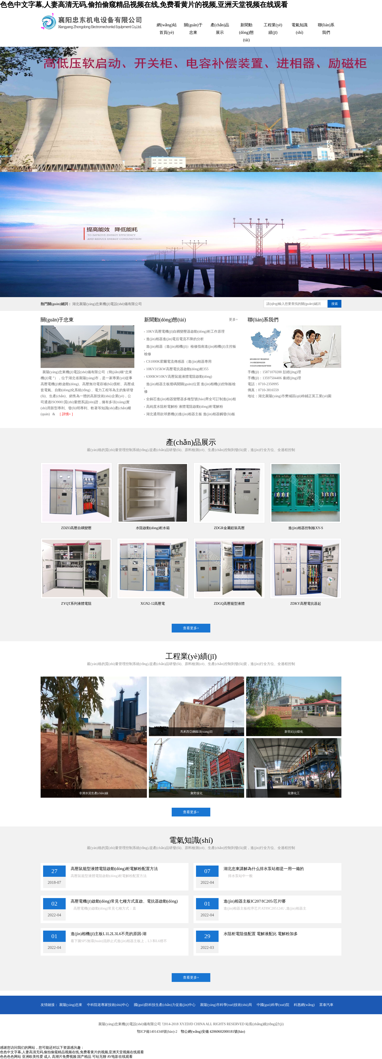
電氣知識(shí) (300, 29)
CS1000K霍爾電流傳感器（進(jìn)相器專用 (179, 361)
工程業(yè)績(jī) (273, 29)
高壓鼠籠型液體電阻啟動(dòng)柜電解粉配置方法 (114, 868)
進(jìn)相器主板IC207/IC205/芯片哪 (254, 901)
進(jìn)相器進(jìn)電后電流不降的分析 (175, 339)
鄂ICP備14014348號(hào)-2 (157, 1031)
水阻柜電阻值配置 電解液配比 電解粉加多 (261, 933)
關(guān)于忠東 (193, 29)
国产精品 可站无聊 (91, 1056)
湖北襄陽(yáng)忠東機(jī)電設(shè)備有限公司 (107, 304)
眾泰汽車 (326, 1005)
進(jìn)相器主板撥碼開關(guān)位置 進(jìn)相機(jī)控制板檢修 (190, 387)
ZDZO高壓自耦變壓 (76, 528)
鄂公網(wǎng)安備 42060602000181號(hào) (213, 1031)
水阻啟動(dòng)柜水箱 (153, 528)
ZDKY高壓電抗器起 (305, 603)
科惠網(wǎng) (304, 1005)
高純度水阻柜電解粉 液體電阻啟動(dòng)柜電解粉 (184, 406)
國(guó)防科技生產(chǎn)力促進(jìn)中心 (165, 1005)
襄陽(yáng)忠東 (70, 1005)
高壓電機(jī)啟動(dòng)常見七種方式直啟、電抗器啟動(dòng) (124, 901)
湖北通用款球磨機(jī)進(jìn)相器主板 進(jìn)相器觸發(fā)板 (190, 414)
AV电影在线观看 (120, 1056)
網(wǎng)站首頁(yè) (166, 29)
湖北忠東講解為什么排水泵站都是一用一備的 (264, 868)
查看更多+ (191, 628)
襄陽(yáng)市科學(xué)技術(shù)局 (226, 1005)
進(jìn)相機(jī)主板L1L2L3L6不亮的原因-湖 (108, 933)
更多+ (233, 319)
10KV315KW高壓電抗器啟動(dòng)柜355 (177, 369)
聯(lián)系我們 (326, 29)
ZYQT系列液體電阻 (76, 603)
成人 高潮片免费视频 (60, 1056)
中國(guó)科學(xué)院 (273, 1005)
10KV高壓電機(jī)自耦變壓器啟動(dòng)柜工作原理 (185, 331)
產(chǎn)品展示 (220, 29)
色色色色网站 (10, 1056)
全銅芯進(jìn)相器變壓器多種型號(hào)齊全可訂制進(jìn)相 (191, 399)
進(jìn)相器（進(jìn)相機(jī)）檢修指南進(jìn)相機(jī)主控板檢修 (190, 350)
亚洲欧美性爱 (32, 1056)
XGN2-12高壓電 (153, 603)
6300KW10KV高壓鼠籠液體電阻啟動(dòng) (179, 376)
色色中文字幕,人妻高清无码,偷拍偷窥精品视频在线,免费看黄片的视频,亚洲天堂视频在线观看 (144, 5)
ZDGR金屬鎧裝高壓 (229, 528)
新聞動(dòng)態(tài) (246, 32)
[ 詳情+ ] (66, 414)
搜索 (334, 304)
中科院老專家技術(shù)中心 (108, 1005)
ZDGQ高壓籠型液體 (229, 603)
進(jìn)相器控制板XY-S (305, 528)
